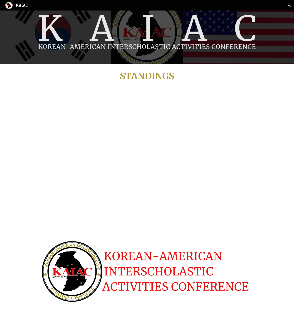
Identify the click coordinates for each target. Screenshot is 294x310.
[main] (147, 76)
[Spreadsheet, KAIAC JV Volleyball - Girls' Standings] (147, 158)
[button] (289, 5)
